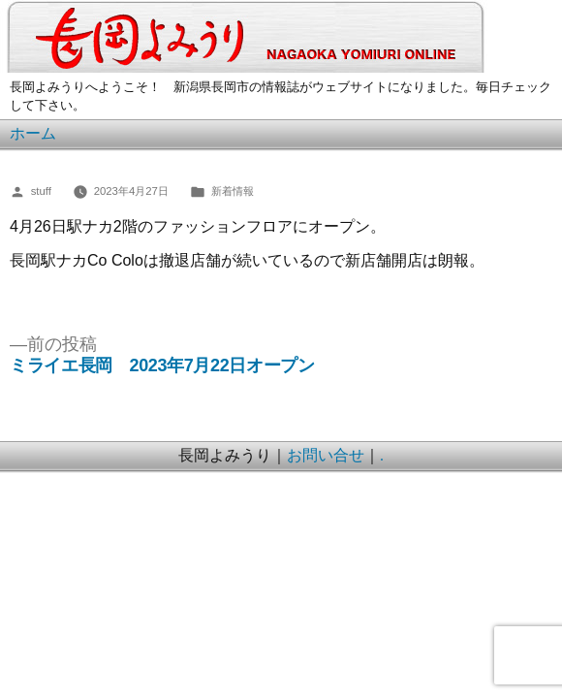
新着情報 (232, 191)
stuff (41, 191)
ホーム (33, 133)
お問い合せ (325, 455)
